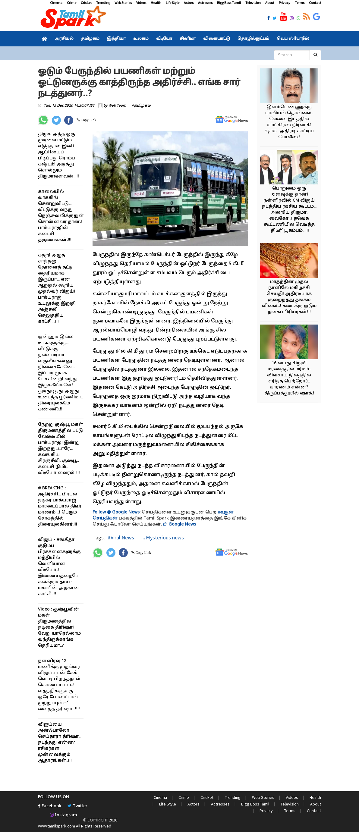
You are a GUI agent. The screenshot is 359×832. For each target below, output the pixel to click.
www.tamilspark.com (56, 826)
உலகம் (141, 38)
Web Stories (123, 2)
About (269, 2)
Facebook (49, 806)
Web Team (117, 106)
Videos (141, 2)
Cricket (86, 2)
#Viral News (121, 537)
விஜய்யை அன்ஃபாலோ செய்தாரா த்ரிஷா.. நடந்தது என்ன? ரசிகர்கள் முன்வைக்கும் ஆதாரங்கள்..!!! (59, 742)
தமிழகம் (90, 38)
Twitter (77, 806)
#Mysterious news (163, 537)
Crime (71, 2)
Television (253, 2)
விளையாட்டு (216, 38)
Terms (299, 2)
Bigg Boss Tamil (229, 2)
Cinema (56, 2)
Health (156, 2)
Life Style (172, 2)
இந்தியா (116, 38)
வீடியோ (164, 38)
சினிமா (188, 38)
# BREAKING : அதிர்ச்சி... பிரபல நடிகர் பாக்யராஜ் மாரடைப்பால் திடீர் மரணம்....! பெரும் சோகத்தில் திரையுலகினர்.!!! (59, 506)
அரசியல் (64, 38)
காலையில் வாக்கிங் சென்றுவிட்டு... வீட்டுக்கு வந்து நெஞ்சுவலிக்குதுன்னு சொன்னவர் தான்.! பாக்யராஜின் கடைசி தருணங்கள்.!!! (64, 216)
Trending (103, 2)
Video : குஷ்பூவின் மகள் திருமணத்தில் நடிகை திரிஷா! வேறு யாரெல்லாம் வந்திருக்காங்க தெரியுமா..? (59, 627)
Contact (315, 2)
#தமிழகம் (141, 106)
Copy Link (88, 120)
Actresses (205, 2)
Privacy (284, 2)
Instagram (63, 815)
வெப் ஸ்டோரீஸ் (293, 38)
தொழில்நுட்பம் (253, 38)
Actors (189, 2)
